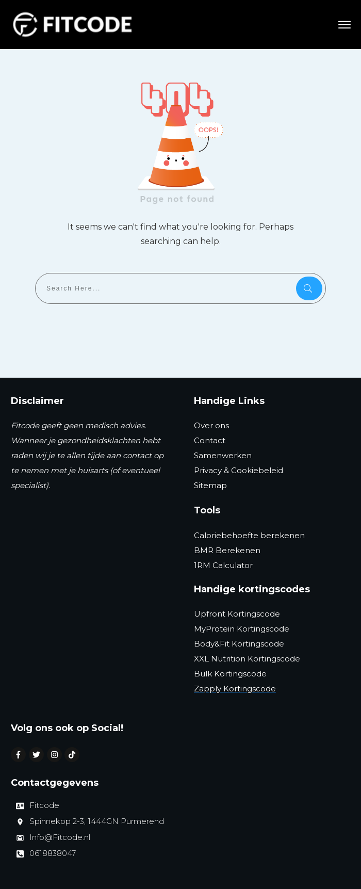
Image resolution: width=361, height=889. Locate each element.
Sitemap (210, 485)
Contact (209, 440)
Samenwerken (223, 455)
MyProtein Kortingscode (241, 629)
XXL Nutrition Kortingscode (247, 659)
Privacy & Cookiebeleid (238, 470)
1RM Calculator (223, 565)
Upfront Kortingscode (237, 614)
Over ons (211, 425)
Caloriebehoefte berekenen (249, 535)
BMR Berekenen (227, 550)
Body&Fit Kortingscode (239, 644)
